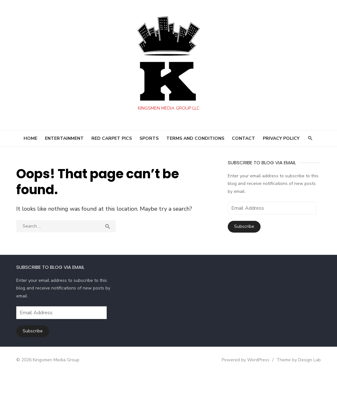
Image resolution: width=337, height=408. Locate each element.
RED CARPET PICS (111, 138)
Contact (243, 138)
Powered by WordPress (241, 360)
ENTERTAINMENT (64, 138)
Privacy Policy (281, 138)
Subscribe (243, 226)
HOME (30, 138)
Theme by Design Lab (294, 360)
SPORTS (149, 138)
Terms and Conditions (195, 138)
